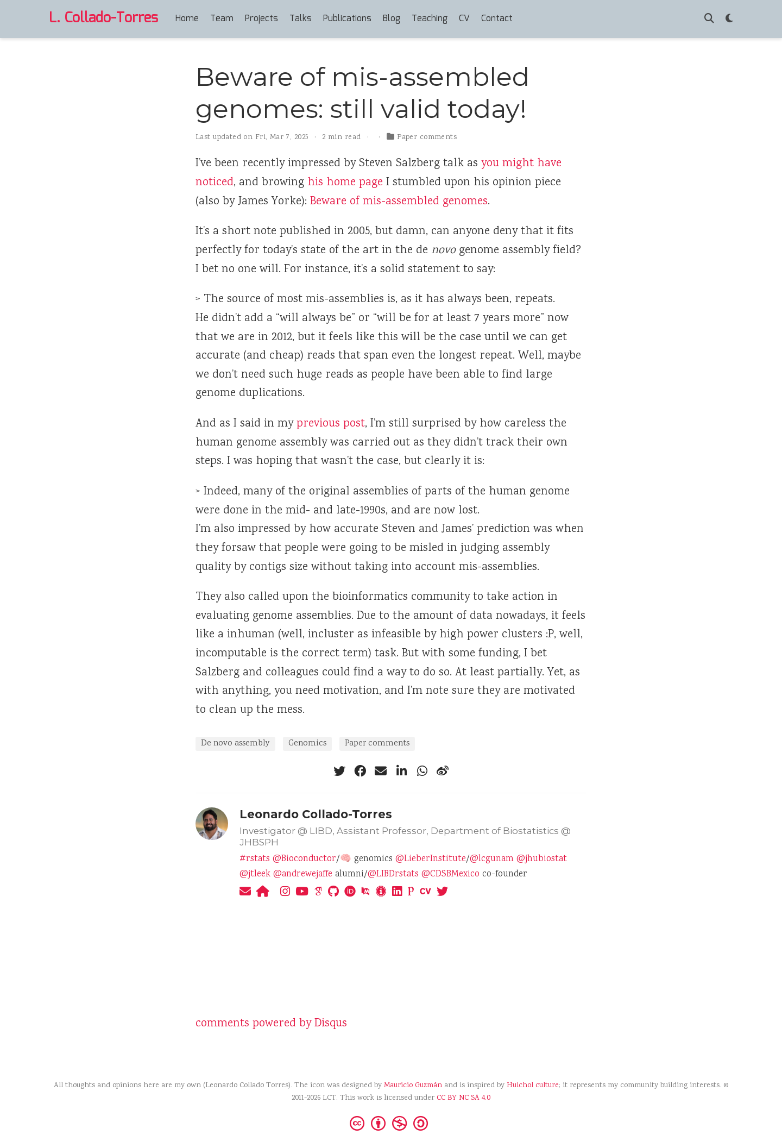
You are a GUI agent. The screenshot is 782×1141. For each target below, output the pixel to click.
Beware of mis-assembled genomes (399, 201)
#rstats (254, 859)
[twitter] (339, 771)
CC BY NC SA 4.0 (463, 1098)
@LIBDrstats (393, 874)
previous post (331, 424)
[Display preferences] (729, 19)
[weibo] (442, 771)
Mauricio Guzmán (413, 1085)
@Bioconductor (304, 859)
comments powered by (271, 1023)
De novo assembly (235, 743)
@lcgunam (492, 859)
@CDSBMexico (450, 874)
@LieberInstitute (430, 859)
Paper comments (427, 137)
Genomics (307, 743)
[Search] (709, 19)
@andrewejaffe (302, 874)
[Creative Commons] (391, 1122)
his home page (345, 182)
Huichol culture (533, 1085)
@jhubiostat (541, 859)
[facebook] (360, 771)
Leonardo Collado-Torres (315, 814)
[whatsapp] (422, 771)
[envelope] (381, 771)
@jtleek (254, 874)
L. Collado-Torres (103, 18)
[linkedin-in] (401, 771)
